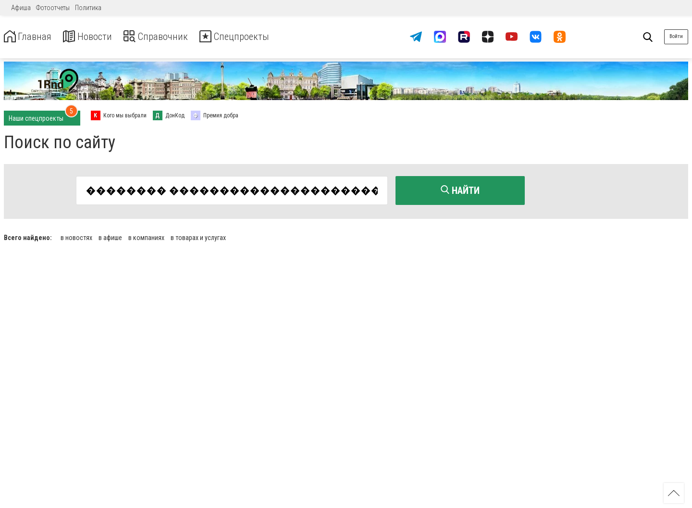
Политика (88, 8)
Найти (460, 190)
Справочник (170, 36)
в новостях (76, 236)
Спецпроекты (256, 36)
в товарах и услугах (198, 236)
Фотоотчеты (53, 8)
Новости (95, 36)
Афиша (21, 8)
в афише (110, 236)
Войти (676, 36)
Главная (30, 36)
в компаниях (146, 236)
